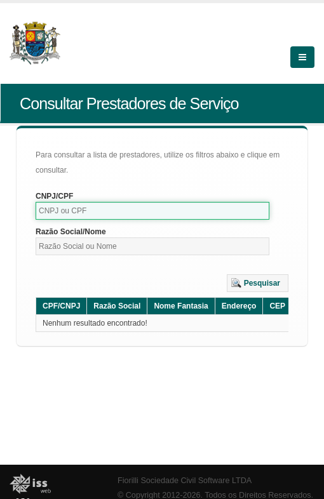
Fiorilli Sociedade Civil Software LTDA (185, 480)
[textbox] (152, 211)
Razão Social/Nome (71, 231)
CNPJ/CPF (54, 196)
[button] (257, 283)
